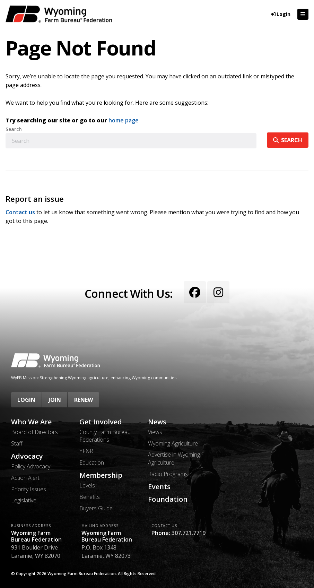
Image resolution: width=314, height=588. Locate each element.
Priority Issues (28, 489)
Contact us (20, 212)
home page (123, 120)
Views (155, 432)
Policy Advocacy (30, 466)
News (157, 421)
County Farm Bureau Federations (105, 435)
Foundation (167, 499)
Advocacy (27, 456)
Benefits (89, 497)
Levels (87, 485)
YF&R (86, 451)
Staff (17, 443)
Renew (83, 400)
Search (14, 129)
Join (55, 400)
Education (91, 462)
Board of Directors (34, 432)
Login (26, 400)
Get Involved (100, 421)
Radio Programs (168, 474)
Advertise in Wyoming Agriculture (174, 458)
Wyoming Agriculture (173, 443)
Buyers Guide (96, 508)
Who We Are (31, 421)
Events (159, 486)
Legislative (23, 500)
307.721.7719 (189, 533)
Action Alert (25, 478)
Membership (100, 475)
